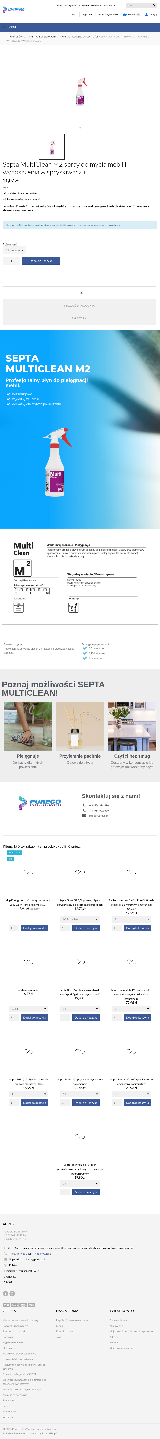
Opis (79, 292)
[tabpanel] (80, 90)
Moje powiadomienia (121, 1347)
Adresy (114, 1336)
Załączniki (79, 318)
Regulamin (87, 14)
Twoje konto (122, 1311)
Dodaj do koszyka (41, 260)
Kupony (114, 1342)
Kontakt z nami (64, 1331)
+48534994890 (18, 1253)
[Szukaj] (141, 5)
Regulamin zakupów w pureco (73, 1320)
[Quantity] (14, 928)
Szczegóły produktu (79, 305)
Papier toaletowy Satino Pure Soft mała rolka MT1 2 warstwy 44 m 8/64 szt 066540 (131, 905)
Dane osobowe (118, 1320)
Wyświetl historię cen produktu (21, 193)
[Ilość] (11, 261)
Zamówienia (116, 1325)
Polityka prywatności (108, 14)
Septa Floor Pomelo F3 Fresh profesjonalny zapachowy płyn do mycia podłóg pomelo (80, 1169)
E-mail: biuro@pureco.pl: (69, 5)
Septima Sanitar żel (28, 989)
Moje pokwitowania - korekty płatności (132, 1331)
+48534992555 (42, 1253)
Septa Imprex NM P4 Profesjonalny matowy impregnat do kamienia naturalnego (131, 994)
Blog (58, 1336)
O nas (74, 14)
